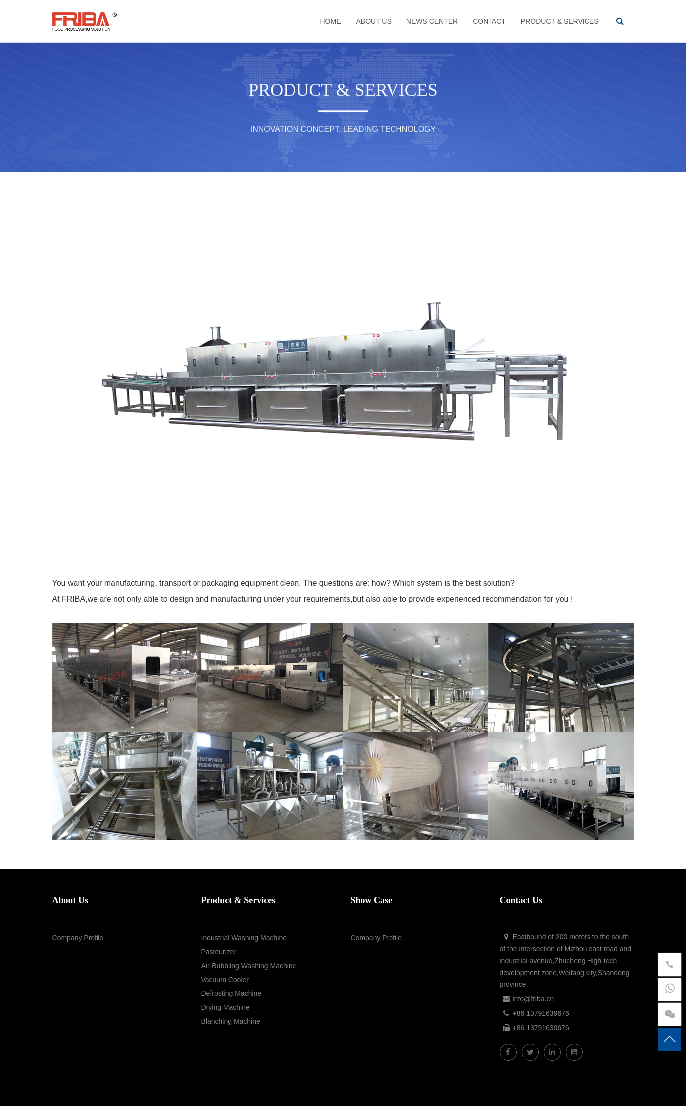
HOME (330, 21)
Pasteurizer (219, 952)
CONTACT (489, 21)
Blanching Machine (230, 1021)
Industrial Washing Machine (244, 938)
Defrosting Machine (231, 993)
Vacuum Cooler (225, 979)
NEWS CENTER (432, 21)
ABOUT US (373, 21)
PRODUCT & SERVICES (560, 21)
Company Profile (78, 938)
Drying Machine (225, 1007)
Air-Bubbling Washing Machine (248, 966)
